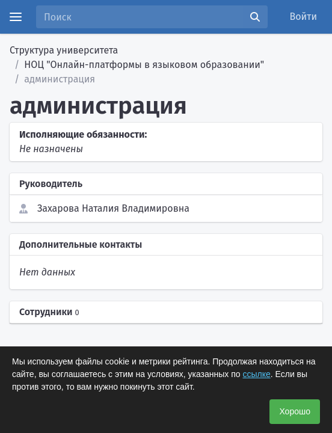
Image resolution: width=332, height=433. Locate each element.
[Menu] (15, 17)
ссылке (256, 374)
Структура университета (64, 50)
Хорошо (294, 411)
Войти (304, 16)
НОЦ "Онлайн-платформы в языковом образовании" (144, 64)
